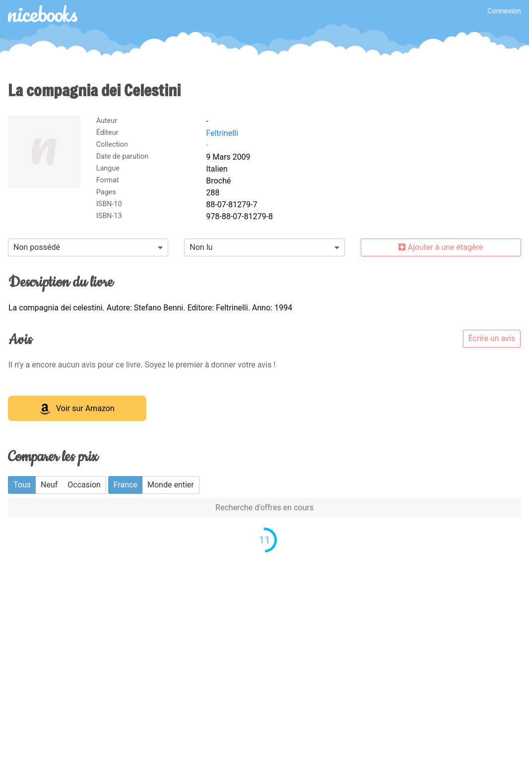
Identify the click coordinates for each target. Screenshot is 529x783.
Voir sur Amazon (77, 409)
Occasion (84, 484)
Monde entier (170, 484)
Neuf (49, 484)
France (125, 484)
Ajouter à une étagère (440, 247)
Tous (22, 484)
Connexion (504, 11)
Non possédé (36, 247)
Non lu (201, 247)
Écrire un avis (491, 338)
